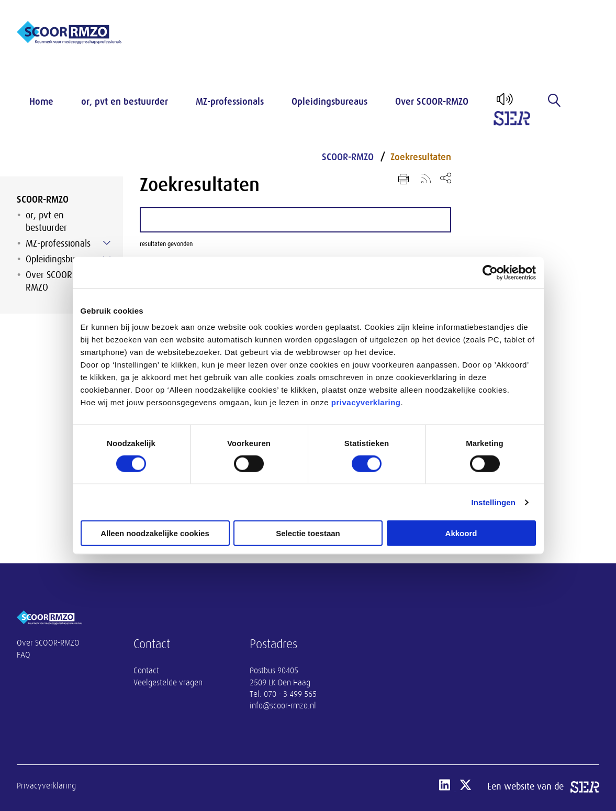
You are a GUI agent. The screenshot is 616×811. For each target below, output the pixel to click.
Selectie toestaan (308, 533)
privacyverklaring (366, 402)
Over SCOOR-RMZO (431, 101)
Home (41, 101)
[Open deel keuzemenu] (445, 177)
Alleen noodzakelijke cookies (154, 533)
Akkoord (461, 533)
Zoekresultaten (420, 157)
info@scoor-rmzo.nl (283, 705)
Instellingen (494, 501)
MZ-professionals (230, 101)
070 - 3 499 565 (290, 694)
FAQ (23, 655)
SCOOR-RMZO (43, 199)
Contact (146, 670)
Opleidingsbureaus (329, 101)
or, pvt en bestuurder (124, 101)
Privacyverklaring (46, 786)
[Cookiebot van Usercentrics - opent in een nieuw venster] (490, 272)
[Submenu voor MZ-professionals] (107, 243)
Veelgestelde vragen (168, 682)
